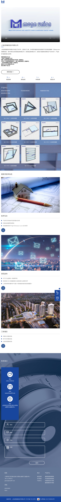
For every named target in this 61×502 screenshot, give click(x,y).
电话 (57, 294)
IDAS (6, 490)
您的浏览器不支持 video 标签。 (30, 24)
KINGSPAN (7, 488)
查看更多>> (10, 72)
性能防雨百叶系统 (44, 90)
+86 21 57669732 (10, 380)
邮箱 (57, 299)
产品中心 (39, 480)
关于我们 (39, 478)
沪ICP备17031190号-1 (31, 499)
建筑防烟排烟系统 (5, 90)
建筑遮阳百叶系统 (5, 93)
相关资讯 (39, 476)
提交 (37, 463)
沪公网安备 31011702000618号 (45, 499)
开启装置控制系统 (25, 90)
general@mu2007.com (10, 393)
